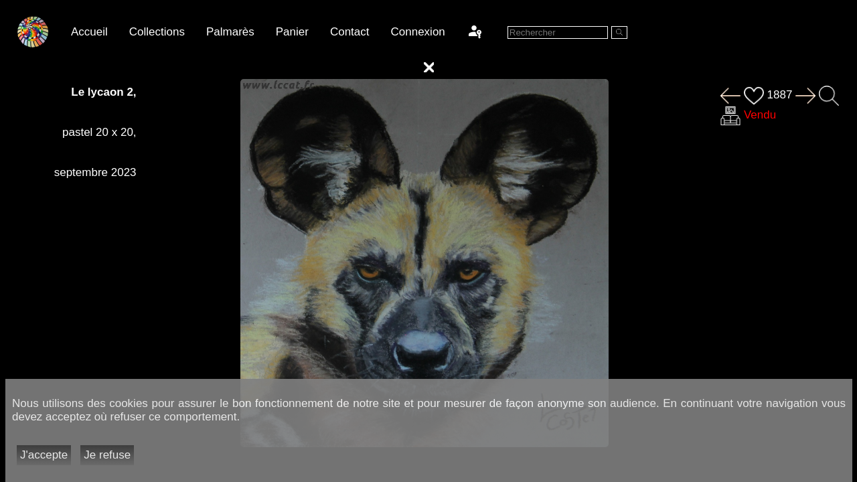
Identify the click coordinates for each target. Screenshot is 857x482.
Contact (350, 31)
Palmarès (230, 31)
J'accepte (44, 455)
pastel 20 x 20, (99, 132)
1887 (768, 94)
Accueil (89, 31)
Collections (157, 31)
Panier (292, 31)
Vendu (760, 114)
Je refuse (107, 455)
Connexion (418, 31)
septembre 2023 (95, 172)
